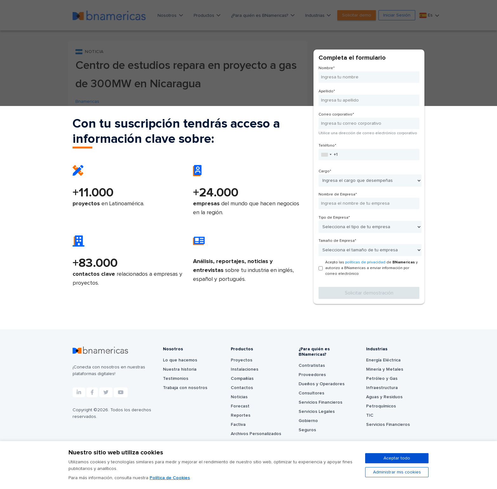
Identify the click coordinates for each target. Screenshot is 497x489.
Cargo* (325, 171)
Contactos (242, 388)
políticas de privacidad (365, 262)
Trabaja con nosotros (185, 388)
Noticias (239, 397)
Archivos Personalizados (256, 434)
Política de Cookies (170, 478)
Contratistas (312, 365)
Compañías (242, 378)
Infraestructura (382, 388)
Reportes (240, 415)
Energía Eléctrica (383, 360)
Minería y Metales (384, 369)
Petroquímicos (381, 406)
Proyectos (241, 360)
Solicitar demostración (369, 292)
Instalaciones (244, 369)
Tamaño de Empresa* (337, 241)
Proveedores (312, 375)
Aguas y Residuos (384, 397)
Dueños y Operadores (322, 384)
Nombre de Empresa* (338, 194)
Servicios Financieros (320, 402)
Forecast (240, 406)
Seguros (307, 430)
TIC (369, 415)
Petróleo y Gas (381, 378)
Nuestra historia (180, 369)
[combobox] (326, 154)
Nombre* (327, 68)
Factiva (238, 424)
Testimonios (175, 378)
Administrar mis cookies (397, 472)
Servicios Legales (317, 411)
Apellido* (327, 91)
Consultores (311, 393)
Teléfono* (327, 146)
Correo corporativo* (336, 114)
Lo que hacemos (180, 360)
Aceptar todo (397, 458)
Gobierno (308, 421)
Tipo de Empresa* (334, 218)
